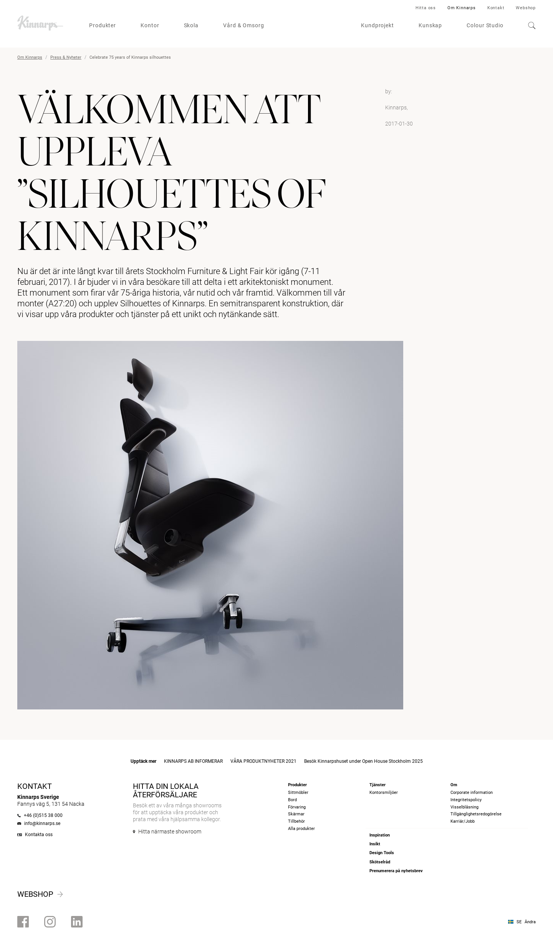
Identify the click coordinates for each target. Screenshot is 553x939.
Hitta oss (426, 7)
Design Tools (381, 852)
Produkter (102, 25)
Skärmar (296, 814)
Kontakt (496, 7)
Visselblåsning (464, 807)
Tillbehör (296, 821)
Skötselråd (379, 862)
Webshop (526, 7)
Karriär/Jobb (462, 821)
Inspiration (379, 835)
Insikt (374, 843)
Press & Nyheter (65, 57)
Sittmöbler (298, 792)
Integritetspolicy (466, 799)
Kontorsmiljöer (383, 792)
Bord (292, 799)
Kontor (150, 25)
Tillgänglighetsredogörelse (476, 814)
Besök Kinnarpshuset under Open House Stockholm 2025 (363, 761)
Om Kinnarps (461, 7)
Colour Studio (485, 25)
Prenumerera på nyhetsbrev (396, 870)
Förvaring (297, 807)
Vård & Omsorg (243, 25)
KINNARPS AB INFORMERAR (193, 761)
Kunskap (430, 25)
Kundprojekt (377, 25)
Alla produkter (301, 828)
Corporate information (471, 792)
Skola (191, 25)
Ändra (530, 921)
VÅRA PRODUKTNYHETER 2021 (263, 761)
